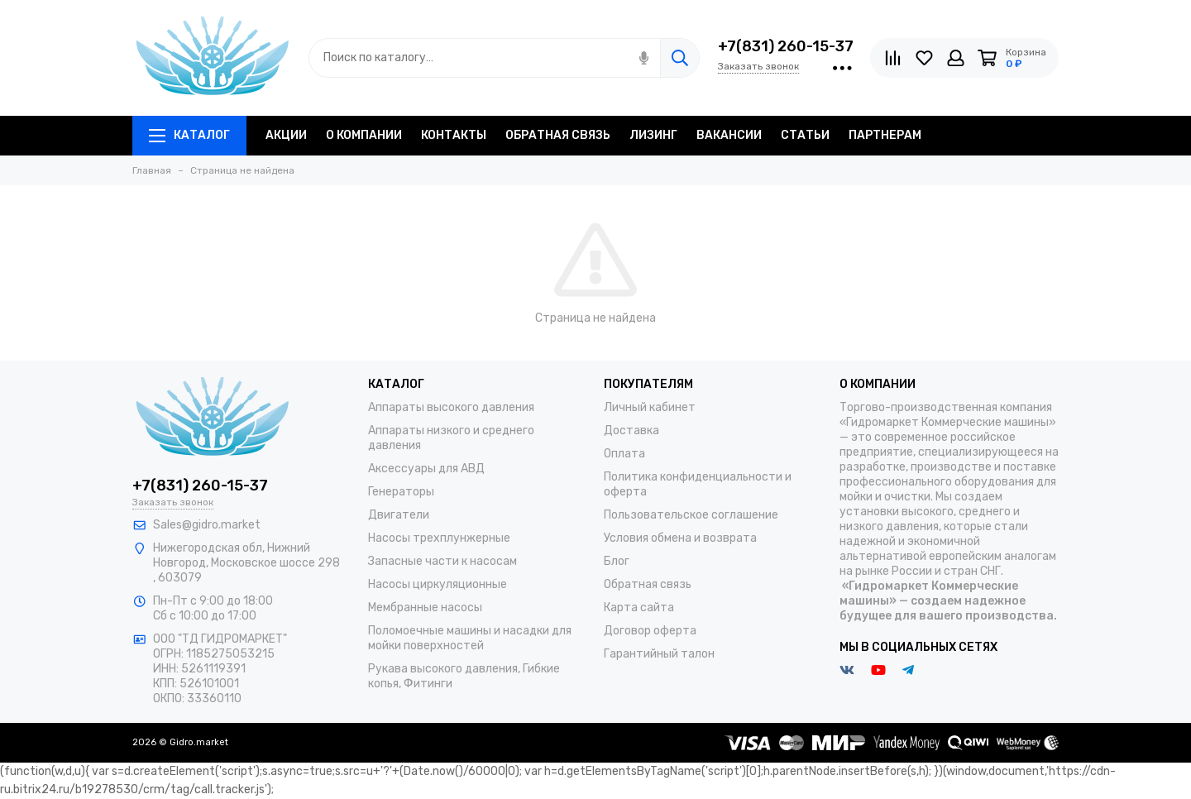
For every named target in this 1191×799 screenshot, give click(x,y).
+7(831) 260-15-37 (786, 46)
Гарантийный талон (659, 654)
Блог (616, 561)
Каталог (189, 135)
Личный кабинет (650, 407)
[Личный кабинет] (955, 57)
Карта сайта (639, 607)
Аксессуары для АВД (426, 469)
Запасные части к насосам (442, 561)
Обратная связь (647, 584)
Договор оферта (650, 631)
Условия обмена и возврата (680, 538)
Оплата (624, 454)
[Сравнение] (892, 57)
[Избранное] (924, 57)
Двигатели (398, 515)
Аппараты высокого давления (451, 407)
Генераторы (401, 492)
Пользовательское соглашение (691, 515)
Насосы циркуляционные (437, 584)
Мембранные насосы (425, 607)
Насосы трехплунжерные (439, 538)
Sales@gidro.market (207, 525)
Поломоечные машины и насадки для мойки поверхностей (470, 638)
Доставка (631, 430)
